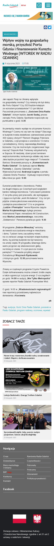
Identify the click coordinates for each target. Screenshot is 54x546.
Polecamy (31, 469)
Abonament (32, 474)
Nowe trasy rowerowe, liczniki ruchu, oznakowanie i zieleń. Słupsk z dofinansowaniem (26, 356)
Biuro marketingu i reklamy (11, 466)
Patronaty (31, 465)
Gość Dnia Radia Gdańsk (28, 307)
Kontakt (7, 481)
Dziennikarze (9, 460)
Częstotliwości (33, 460)
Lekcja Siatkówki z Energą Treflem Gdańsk (23, 395)
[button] (45, 27)
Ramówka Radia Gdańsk (38, 456)
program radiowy (25, 310)
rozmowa (38, 310)
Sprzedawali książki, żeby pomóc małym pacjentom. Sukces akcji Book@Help (22, 433)
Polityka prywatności (36, 478)
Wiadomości (10, 34)
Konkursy (7, 476)
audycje (11, 307)
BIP (5, 472)
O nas (5, 456)
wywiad (46, 310)
